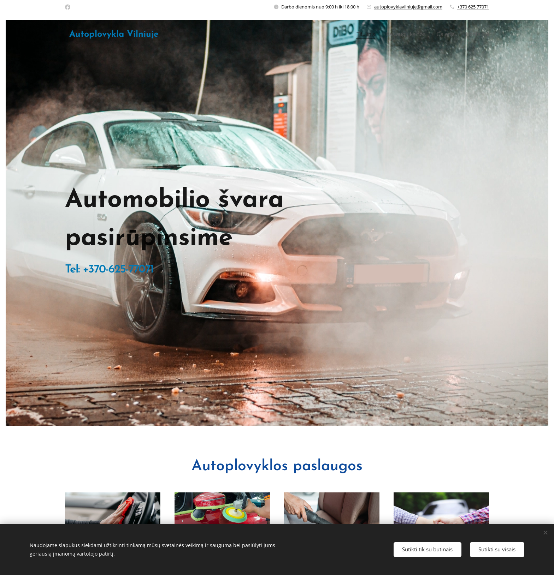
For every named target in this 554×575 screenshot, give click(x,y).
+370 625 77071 (473, 7)
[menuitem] (361, 34)
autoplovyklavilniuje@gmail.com (408, 7)
